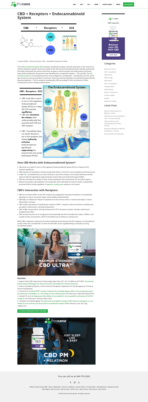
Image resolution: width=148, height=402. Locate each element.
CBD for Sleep (83, 389)
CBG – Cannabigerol (110, 83)
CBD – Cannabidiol (48, 61)
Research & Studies (61, 61)
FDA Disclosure (102, 387)
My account (128, 4)
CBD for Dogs (108, 78)
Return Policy (80, 387)
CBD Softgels (46, 389)
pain (62, 184)
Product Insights (109, 95)
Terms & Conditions (68, 387)
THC (89, 4)
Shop (50, 387)
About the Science (36, 61)
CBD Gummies (65, 389)
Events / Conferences (111, 92)
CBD (75, 4)
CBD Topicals (102, 389)
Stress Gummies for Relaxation (114, 134)
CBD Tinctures (55, 389)
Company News (109, 86)
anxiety (56, 184)
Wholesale (57, 387)
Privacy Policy (90, 387)
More (119, 4)
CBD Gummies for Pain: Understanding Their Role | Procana (113, 123)
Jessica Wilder (23, 61)
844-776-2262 (83, 376)
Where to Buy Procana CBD (38, 387)
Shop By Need (108, 4)
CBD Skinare (108, 81)
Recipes (106, 98)
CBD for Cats (108, 75)
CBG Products (93, 389)
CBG (82, 4)
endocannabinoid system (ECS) (31, 67)
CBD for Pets (75, 389)
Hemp (97, 4)
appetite (50, 184)
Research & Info (113, 387)
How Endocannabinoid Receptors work (32, 311)
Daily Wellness (108, 89)
